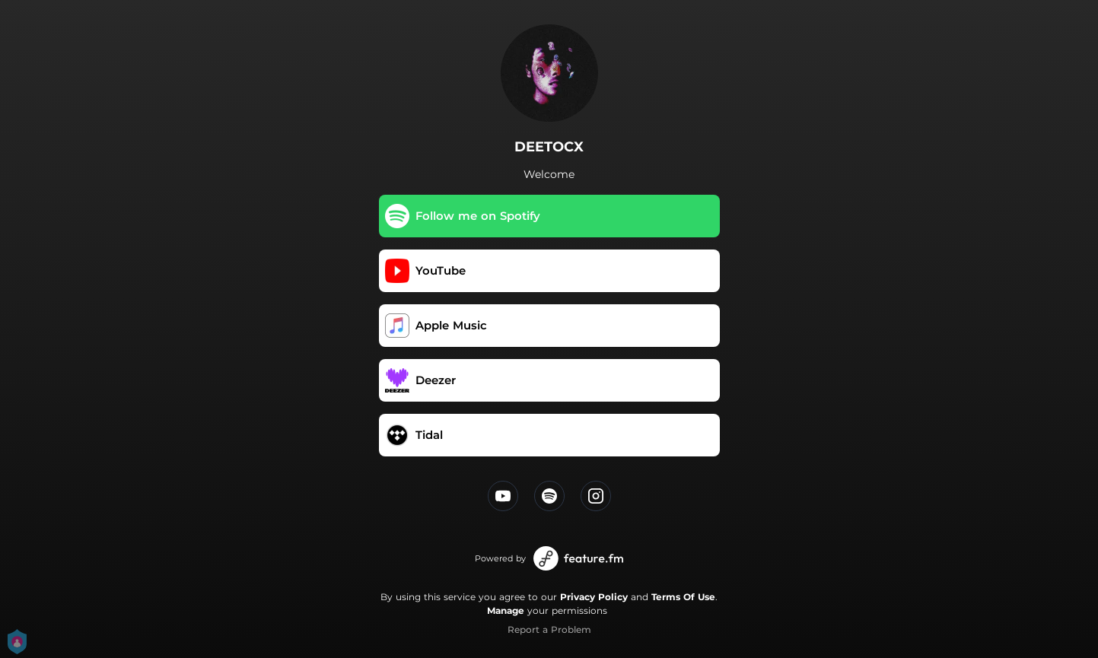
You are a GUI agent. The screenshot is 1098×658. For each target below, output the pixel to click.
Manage (505, 610)
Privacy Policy (594, 596)
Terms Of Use (683, 596)
